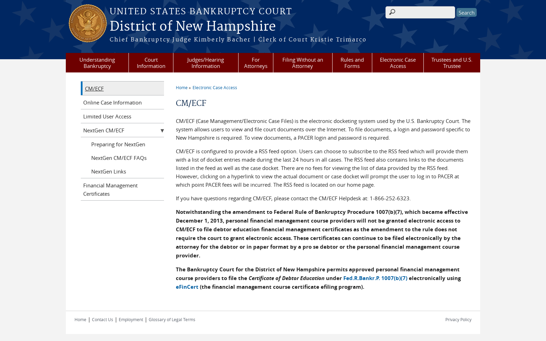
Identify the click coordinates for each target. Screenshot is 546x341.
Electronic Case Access (398, 62)
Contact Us (102, 319)
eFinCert (187, 286)
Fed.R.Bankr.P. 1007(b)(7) (375, 278)
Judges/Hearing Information (205, 62)
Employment (131, 319)
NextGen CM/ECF (103, 130)
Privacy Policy (458, 319)
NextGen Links (108, 171)
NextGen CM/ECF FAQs (119, 157)
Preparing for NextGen (118, 144)
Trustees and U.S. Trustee (452, 62)
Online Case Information (112, 102)
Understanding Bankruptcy (97, 62)
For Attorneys (255, 62)
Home (182, 87)
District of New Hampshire (193, 27)
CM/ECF (94, 88)
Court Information (151, 62)
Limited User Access (107, 116)
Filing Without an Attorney (302, 62)
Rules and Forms (352, 62)
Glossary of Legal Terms (172, 319)
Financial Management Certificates (110, 189)
